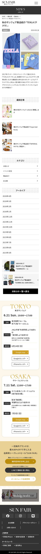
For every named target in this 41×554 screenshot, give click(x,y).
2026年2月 (7, 206)
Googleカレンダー (20, 358)
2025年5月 (7, 252)
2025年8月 (7, 237)
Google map (20, 352)
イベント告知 (7, 171)
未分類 (5, 181)
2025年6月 (7, 247)
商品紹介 (6, 30)
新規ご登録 (7, 545)
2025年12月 (7, 216)
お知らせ (6, 166)
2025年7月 (7, 242)
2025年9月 (7, 232)
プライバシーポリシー (30, 523)
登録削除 (31, 536)
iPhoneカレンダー (20, 364)
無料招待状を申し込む (20, 461)
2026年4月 (7, 196)
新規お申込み (8, 536)
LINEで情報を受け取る (20, 470)
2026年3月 (7, 201)
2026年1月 (7, 211)
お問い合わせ (11, 527)
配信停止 (19, 545)
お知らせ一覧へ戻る (20, 291)
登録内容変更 (20, 536)
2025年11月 (7, 221)
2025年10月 (7, 227)
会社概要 (11, 523)
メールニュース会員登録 (20, 479)
